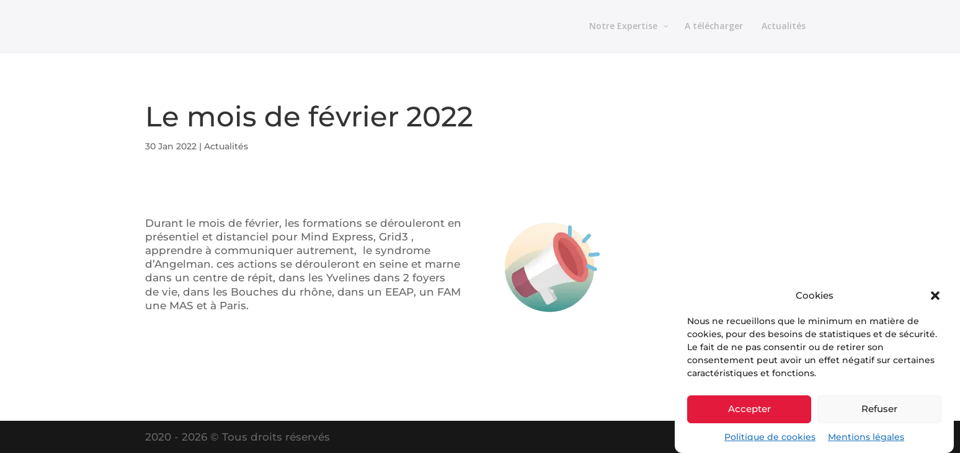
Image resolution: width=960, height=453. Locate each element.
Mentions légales (866, 436)
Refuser (879, 409)
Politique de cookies (770, 436)
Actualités (226, 146)
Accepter (749, 409)
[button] (935, 295)
